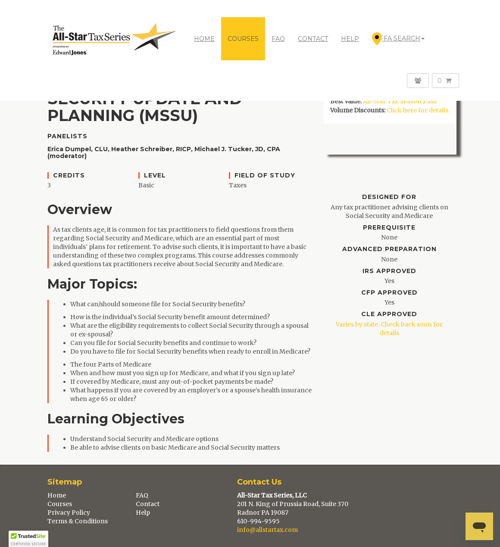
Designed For (389, 197)
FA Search (398, 38)
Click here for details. (418, 110)
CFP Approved (389, 292)
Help (143, 512)
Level (155, 175)
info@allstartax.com (267, 530)
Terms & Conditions (77, 521)
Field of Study (264, 175)
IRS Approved (389, 271)
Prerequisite (389, 227)
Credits (69, 175)
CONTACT (313, 39)
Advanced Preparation (389, 249)
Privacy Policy (68, 512)
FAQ (278, 39)
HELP (350, 39)
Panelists (67, 136)
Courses (59, 504)
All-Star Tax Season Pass (400, 101)
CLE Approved (389, 314)
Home (204, 39)
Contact (147, 504)
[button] (28, 539)
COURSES (243, 39)
